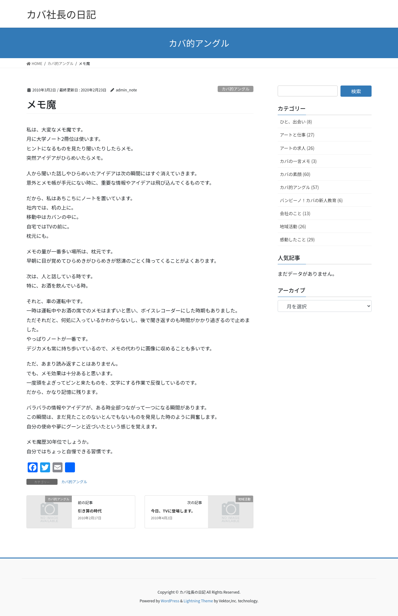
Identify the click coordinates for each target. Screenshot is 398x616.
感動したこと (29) (297, 239)
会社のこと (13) (295, 213)
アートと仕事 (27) (297, 135)
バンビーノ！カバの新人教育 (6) (311, 200)
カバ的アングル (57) (299, 187)
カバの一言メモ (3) (298, 161)
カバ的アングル (235, 89)
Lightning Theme (198, 600)
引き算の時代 (90, 511)
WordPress (170, 600)
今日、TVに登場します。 (173, 511)
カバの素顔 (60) (295, 174)
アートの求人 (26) (297, 148)
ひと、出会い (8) (296, 121)
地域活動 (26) (293, 226)
